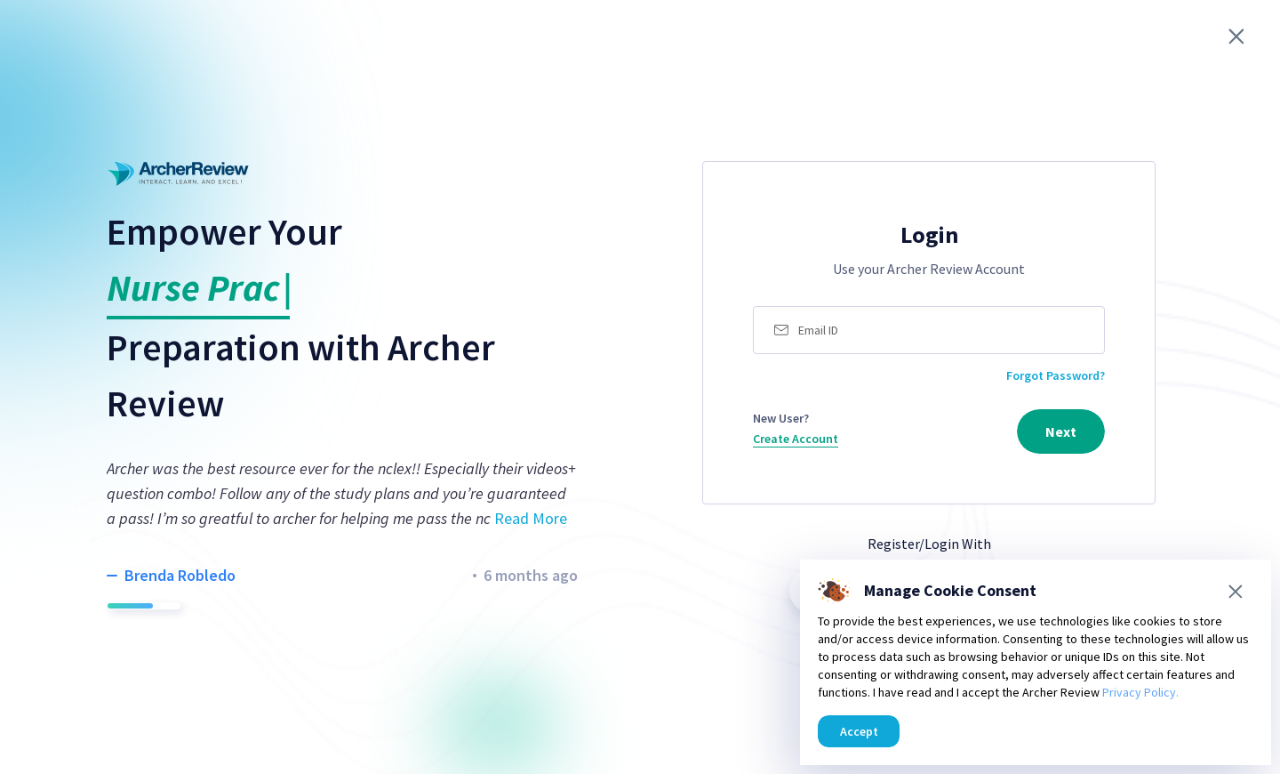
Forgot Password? (1055, 375)
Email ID (818, 330)
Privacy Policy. (1140, 692)
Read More (530, 518)
